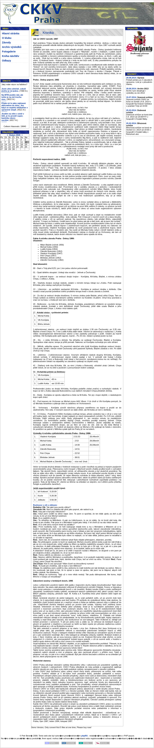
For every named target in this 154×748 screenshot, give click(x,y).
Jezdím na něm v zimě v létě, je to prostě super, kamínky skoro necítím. (12, 117)
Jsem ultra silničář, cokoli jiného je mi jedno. (13, 90)
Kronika (48, 33)
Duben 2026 (14, 135)
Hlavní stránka (10, 33)
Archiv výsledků (11, 47)
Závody (6, 42)
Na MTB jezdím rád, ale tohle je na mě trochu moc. (12, 97)
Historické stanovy (42, 661)
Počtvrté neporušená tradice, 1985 (49, 159)
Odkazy (6, 60)
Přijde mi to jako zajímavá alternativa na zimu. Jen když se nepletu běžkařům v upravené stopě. (14, 106)
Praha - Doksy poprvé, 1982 (46, 80)
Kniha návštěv (10, 56)
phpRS (84, 736)
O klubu (6, 38)
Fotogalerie (9, 51)
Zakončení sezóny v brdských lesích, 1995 (53, 581)
